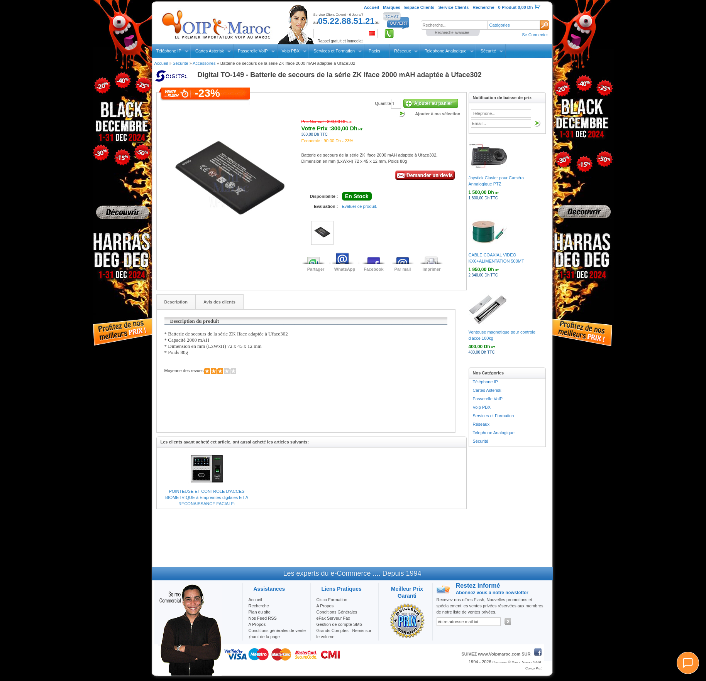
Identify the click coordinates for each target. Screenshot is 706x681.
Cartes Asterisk (209, 51)
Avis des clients (219, 302)
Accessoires (204, 63)
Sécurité (488, 51)
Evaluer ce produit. (360, 206)
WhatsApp (344, 269)
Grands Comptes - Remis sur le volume (344, 633)
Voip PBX (291, 51)
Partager (316, 269)
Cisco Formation (332, 599)
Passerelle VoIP (253, 51)
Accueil (161, 63)
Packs (374, 51)
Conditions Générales (337, 612)
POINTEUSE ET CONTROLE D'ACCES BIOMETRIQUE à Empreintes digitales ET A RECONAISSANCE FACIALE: (206, 497)
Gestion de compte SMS (339, 624)
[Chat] (688, 663)
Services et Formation (334, 51)
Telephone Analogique (445, 51)
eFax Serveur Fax (333, 618)
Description (176, 302)
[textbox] (454, 25)
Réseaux (402, 51)
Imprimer (431, 269)
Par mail (402, 269)
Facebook (373, 269)
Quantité (383, 103)
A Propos (325, 605)
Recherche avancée (452, 32)
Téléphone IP (168, 51)
